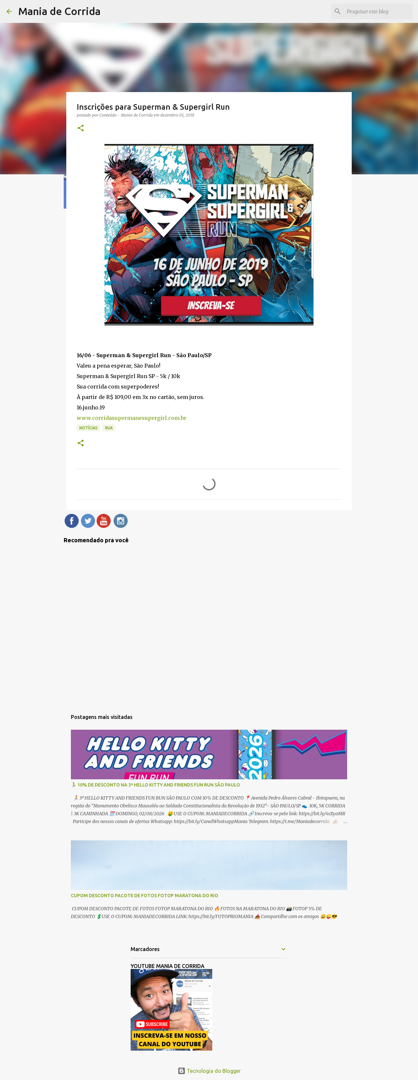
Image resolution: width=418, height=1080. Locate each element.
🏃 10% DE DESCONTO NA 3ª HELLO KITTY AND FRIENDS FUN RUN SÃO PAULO (155, 784)
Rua (109, 428)
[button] (81, 128)
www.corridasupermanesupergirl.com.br (131, 418)
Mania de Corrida (59, 11)
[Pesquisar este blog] (378, 11)
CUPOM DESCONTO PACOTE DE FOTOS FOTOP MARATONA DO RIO (144, 895)
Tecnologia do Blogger (209, 1071)
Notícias (88, 428)
